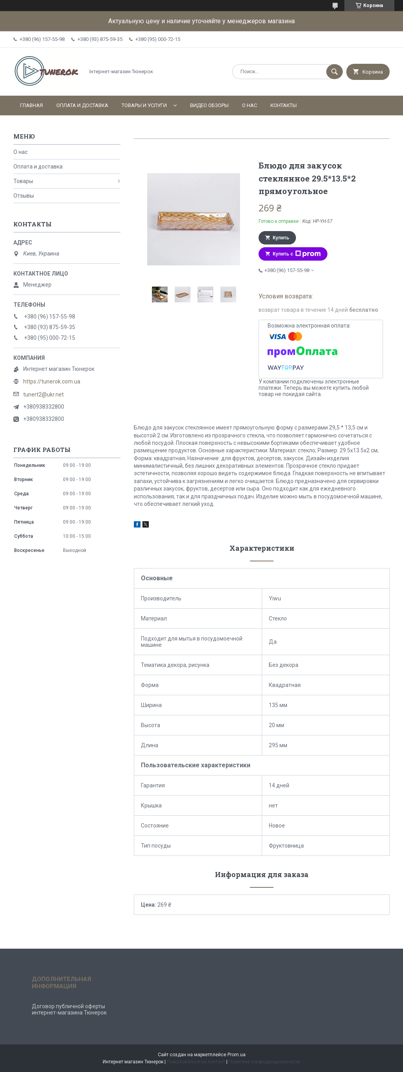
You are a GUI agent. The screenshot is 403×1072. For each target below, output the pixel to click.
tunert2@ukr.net (43, 394)
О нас (249, 105)
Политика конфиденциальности (264, 1062)
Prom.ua (236, 1054)
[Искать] (334, 71)
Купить (281, 238)
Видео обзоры (209, 105)
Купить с (297, 253)
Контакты (283, 105)
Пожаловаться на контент (196, 1062)
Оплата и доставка (82, 105)
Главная (31, 105)
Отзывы (23, 196)
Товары (23, 181)
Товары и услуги (144, 105)
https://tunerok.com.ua (51, 381)
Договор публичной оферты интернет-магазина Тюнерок (69, 1009)
